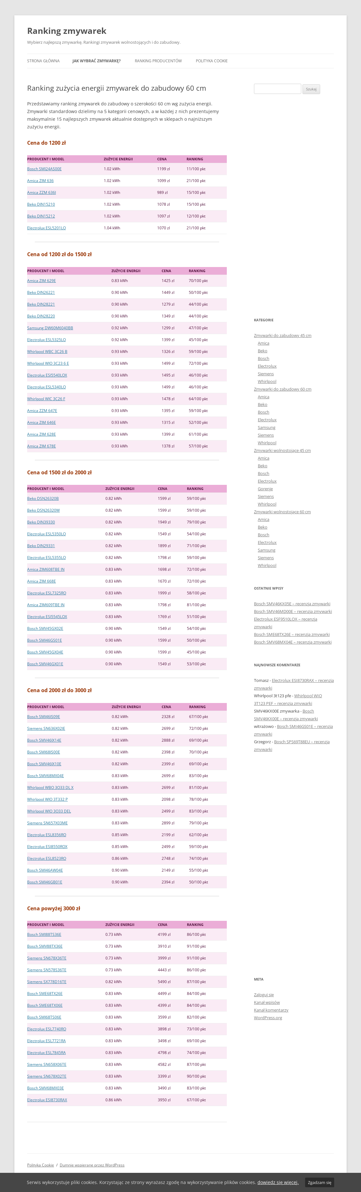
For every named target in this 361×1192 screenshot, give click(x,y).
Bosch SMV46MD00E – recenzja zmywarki (293, 611)
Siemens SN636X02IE (46, 728)
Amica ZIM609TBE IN (46, 604)
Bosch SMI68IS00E (43, 752)
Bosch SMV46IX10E (44, 764)
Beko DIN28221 (41, 304)
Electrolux (267, 366)
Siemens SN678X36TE (46, 958)
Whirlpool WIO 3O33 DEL (49, 811)
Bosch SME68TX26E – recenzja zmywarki (292, 634)
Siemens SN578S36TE (46, 970)
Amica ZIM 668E (41, 581)
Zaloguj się (264, 994)
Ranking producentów (158, 61)
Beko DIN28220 (41, 316)
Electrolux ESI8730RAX (47, 1100)
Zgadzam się (319, 1182)
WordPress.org (268, 1017)
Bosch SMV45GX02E (45, 628)
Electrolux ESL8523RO (46, 858)
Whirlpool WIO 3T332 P (47, 799)
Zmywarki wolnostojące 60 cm (282, 512)
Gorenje (265, 489)
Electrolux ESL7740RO (46, 1029)
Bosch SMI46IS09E (43, 716)
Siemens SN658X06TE (46, 1064)
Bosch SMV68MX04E (45, 775)
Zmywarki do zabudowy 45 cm (282, 335)
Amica (263, 343)
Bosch (263, 358)
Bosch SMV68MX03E (45, 1088)
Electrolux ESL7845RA (46, 1052)
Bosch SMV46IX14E (44, 740)
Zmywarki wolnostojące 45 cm (282, 450)
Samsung (266, 427)
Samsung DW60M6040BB (50, 328)
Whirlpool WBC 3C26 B (47, 351)
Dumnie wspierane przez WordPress (92, 1165)
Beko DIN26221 (41, 292)
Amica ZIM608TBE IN (46, 569)
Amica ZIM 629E (41, 280)
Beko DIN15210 (41, 204)
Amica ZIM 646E (41, 422)
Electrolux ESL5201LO (46, 228)
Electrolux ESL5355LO (46, 557)
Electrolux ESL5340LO (46, 387)
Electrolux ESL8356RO (46, 834)
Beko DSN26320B (43, 498)
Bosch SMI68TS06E (44, 1017)
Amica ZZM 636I (41, 192)
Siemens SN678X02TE (46, 1076)
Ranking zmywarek (66, 30)
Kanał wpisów (267, 1002)
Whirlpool (267, 381)
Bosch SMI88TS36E (44, 934)
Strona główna (43, 61)
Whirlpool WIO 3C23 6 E (48, 363)
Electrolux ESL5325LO (46, 339)
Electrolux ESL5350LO (46, 534)
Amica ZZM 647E (42, 410)
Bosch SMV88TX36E (45, 946)
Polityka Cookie (212, 61)
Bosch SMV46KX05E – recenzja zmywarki (292, 604)
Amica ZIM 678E (41, 446)
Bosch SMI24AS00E (44, 169)
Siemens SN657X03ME (47, 823)
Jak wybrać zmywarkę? (97, 61)
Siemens (266, 374)
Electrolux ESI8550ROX (47, 846)
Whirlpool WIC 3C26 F (46, 398)
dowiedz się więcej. (278, 1182)
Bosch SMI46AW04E (45, 870)
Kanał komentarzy (271, 1010)
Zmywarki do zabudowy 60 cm (282, 389)
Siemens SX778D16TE (46, 981)
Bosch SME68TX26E (45, 993)
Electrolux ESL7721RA (46, 1040)
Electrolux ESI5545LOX (47, 616)
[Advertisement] (294, 205)
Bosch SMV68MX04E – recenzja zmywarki (293, 642)
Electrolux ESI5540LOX (47, 375)
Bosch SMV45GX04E (45, 652)
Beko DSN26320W (43, 510)
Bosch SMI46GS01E (44, 640)
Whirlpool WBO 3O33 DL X (50, 787)
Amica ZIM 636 (40, 180)
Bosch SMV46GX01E (45, 664)
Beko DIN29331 (41, 545)
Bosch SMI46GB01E (44, 882)
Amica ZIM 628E (41, 434)
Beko (262, 351)
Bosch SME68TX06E (45, 1005)
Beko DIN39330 (41, 522)
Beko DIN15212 (41, 216)
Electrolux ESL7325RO (46, 593)
